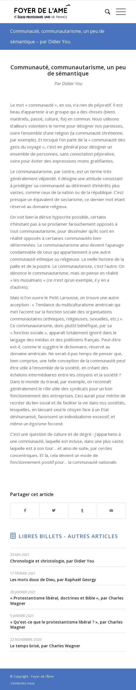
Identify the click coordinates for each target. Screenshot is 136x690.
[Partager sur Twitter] (54, 510)
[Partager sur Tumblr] (82, 510)
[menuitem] (104, 11)
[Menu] (118, 11)
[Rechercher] (104, 11)
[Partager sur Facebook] (24, 510)
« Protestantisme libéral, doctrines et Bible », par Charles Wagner (66, 600)
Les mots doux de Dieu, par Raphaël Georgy (53, 579)
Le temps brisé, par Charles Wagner (45, 645)
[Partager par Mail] (111, 510)
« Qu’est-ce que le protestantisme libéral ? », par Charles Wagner (66, 624)
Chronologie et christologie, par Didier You (52, 561)
